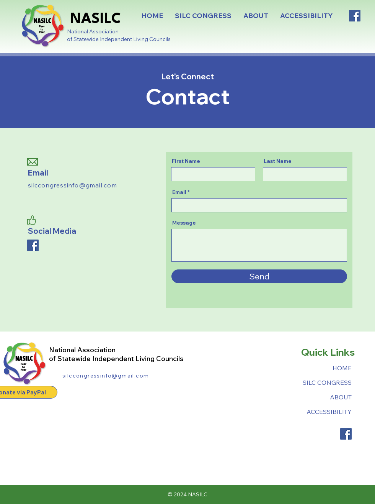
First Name (186, 161)
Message (184, 222)
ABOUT (341, 397)
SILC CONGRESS (327, 382)
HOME (342, 368)
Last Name (278, 161)
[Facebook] (354, 15)
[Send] (259, 276)
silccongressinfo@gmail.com (72, 185)
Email (179, 192)
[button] (203, 15)
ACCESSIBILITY (329, 411)
